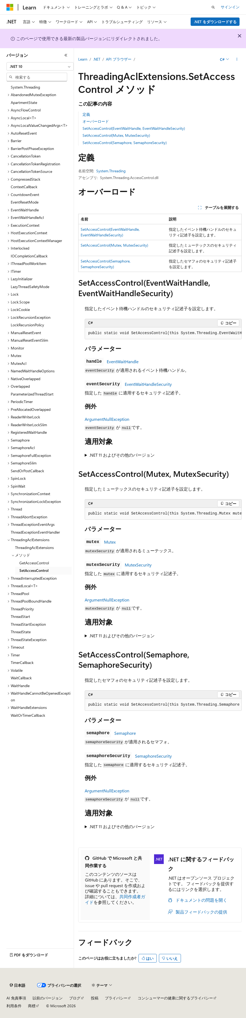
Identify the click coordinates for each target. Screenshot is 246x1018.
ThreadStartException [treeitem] (28, 624)
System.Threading (111, 170)
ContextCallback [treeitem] (24, 186)
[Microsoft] (9, 7)
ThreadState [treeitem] (21, 631)
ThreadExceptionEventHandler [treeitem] (35, 532)
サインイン (230, 6)
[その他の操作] (237, 59)
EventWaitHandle (122, 361)
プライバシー (116, 997)
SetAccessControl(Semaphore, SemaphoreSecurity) (125, 142)
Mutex (110, 542)
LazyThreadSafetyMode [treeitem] (30, 286)
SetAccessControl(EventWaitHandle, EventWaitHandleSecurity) (134, 128)
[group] (163, 333)
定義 (86, 114)
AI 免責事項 (16, 997)
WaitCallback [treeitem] (21, 677)
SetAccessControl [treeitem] (34, 570)
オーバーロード (96, 121)
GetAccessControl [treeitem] (34, 562)
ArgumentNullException (107, 419)
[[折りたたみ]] (66, 55)
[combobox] (40, 66)
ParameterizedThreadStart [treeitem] (32, 394)
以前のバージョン (48, 997)
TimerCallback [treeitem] (22, 662)
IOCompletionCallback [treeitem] (29, 255)
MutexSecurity (138, 565)
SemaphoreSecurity (153, 756)
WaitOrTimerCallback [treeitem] (28, 715)
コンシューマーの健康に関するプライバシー (175, 997)
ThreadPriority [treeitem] (22, 608)
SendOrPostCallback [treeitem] (27, 470)
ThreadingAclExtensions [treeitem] (34, 547)
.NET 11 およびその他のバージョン (122, 455)
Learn (82, 59)
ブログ (74, 997)
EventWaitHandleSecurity (148, 384)
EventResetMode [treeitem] (24, 202)
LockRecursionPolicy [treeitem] (27, 324)
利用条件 (14, 1005)
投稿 (94, 997)
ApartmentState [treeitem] (24, 102)
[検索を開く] (213, 7)
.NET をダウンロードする (215, 21)
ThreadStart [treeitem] (20, 616)
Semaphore (125, 733)
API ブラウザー (118, 59)
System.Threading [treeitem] (25, 87)
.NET (96, 59)
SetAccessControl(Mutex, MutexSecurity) (116, 135)
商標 (31, 1005)
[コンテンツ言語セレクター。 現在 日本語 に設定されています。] (17, 985)
